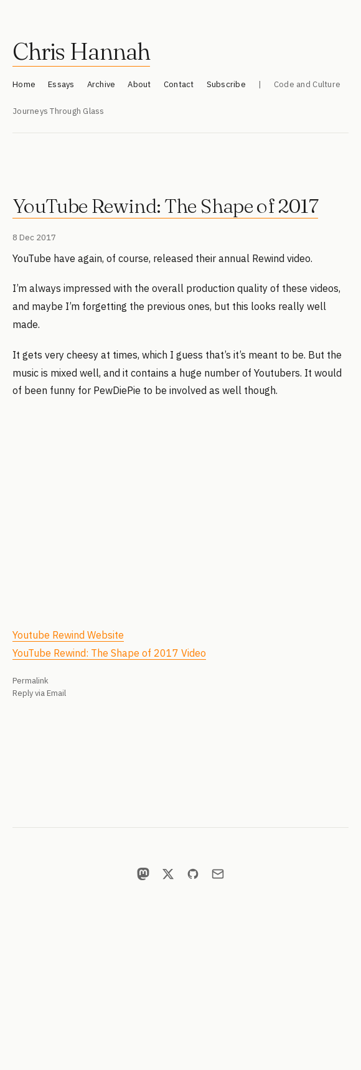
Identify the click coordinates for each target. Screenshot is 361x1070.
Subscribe (226, 84)
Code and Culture (307, 84)
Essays (61, 84)
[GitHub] (193, 874)
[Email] (218, 874)
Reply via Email (39, 693)
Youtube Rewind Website (68, 635)
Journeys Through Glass (58, 111)
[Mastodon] (143, 874)
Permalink (30, 680)
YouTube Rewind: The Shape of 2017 (165, 206)
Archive (101, 84)
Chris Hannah (81, 51)
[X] (168, 874)
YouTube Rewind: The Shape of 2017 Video (109, 653)
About (139, 84)
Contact (179, 84)
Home (23, 84)
